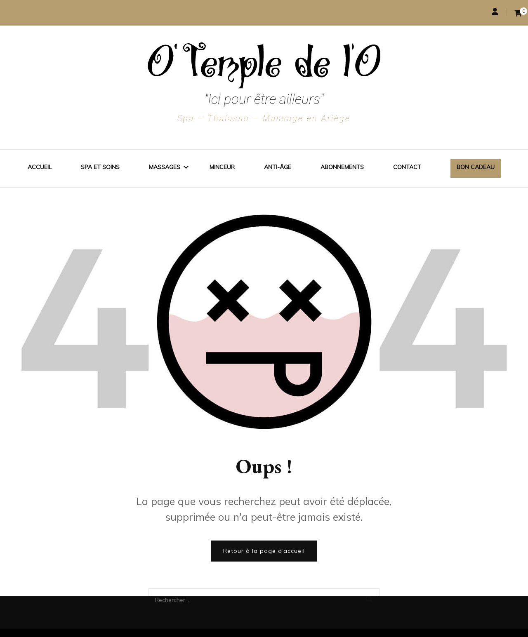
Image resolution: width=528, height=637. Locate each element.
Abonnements (342, 167)
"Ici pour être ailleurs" (264, 99)
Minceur (222, 167)
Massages (164, 167)
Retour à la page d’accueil (264, 551)
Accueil (40, 167)
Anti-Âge (277, 167)
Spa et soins (100, 167)
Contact (407, 167)
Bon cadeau (476, 167)
